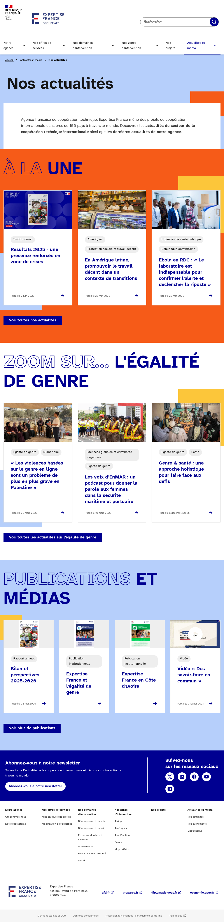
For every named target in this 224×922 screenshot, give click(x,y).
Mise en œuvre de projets (56, 816)
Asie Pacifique (123, 835)
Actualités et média (196, 45)
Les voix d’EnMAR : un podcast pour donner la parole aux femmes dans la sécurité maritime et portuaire (111, 489)
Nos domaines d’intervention (83, 45)
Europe (119, 842)
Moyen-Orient (122, 849)
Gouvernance (85, 846)
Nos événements (197, 823)
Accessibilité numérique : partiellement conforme (134, 915)
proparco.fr (130, 892)
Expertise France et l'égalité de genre (78, 683)
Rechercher (214, 22)
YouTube (206, 776)
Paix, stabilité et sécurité (92, 853)
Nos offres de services (42, 45)
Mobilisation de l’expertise (57, 823)
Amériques (121, 828)
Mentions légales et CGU (51, 915)
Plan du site (175, 915)
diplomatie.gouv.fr (164, 892)
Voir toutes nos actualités (32, 320)
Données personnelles (86, 915)
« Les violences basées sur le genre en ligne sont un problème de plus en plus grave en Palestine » (37, 475)
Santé (81, 860)
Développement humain (91, 828)
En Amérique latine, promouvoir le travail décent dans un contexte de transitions (111, 269)
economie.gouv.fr (202, 892)
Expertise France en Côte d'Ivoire (139, 680)
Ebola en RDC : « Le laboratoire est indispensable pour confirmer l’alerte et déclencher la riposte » (185, 272)
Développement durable (91, 821)
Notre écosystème (15, 823)
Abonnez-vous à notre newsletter (35, 786)
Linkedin (182, 776)
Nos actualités (195, 816)
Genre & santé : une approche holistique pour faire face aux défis (181, 472)
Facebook (194, 776)
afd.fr (106, 892)
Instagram (169, 789)
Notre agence (9, 45)
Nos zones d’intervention (131, 45)
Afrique (119, 821)
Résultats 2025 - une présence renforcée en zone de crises (35, 256)
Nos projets (170, 45)
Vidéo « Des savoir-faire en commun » (193, 675)
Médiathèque (194, 830)
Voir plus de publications (32, 728)
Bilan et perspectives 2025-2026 (25, 675)
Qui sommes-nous (15, 816)
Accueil (9, 60)
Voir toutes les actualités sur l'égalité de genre (52, 537)
